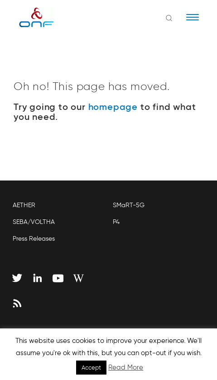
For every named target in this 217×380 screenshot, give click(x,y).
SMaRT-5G (129, 205)
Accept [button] (91, 367)
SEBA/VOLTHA (34, 222)
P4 (116, 222)
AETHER (24, 205)
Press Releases (34, 238)
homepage (113, 106)
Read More (125, 367)
